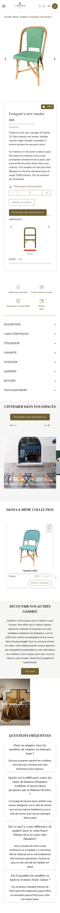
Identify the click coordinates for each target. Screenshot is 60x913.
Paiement (10, 371)
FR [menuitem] (49, 6)
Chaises (24, 16)
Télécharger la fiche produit (25, 186)
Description (12, 324)
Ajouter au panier (22, 202)
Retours (10, 381)
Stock (15, 16)
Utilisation (11, 343)
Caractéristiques (16, 334)
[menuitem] (48, 6)
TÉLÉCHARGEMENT (15, 390)
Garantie (10, 353)
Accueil (7, 16)
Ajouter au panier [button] (40, 583)
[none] (48, 6)
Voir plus (30, 671)
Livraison (10, 362)
